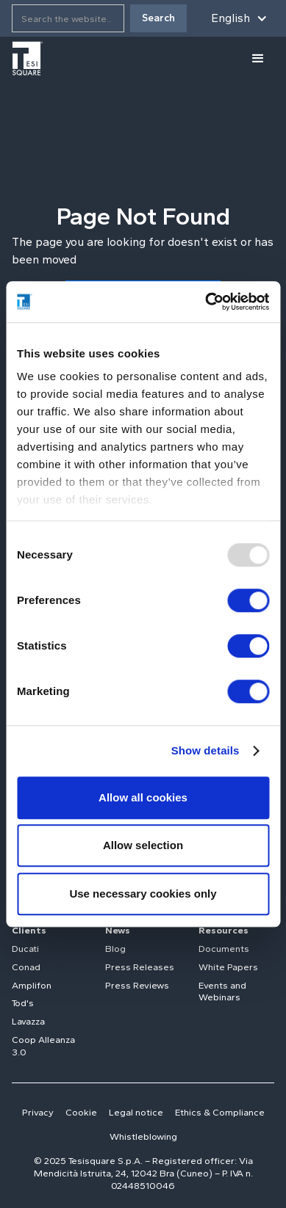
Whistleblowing (143, 1136)
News (117, 930)
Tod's (23, 1002)
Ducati (25, 948)
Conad (26, 966)
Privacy (38, 1112)
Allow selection (143, 845)
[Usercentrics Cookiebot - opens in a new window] (205, 301)
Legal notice (136, 1112)
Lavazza (28, 1021)
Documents (224, 948)
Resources (224, 930)
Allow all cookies (143, 797)
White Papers (228, 966)
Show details (205, 750)
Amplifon (31, 985)
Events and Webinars (222, 991)
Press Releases (139, 966)
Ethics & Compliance (220, 1112)
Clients (29, 930)
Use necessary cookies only (142, 893)
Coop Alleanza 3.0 (43, 1046)
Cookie (81, 1112)
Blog (115, 948)
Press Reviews (137, 985)
